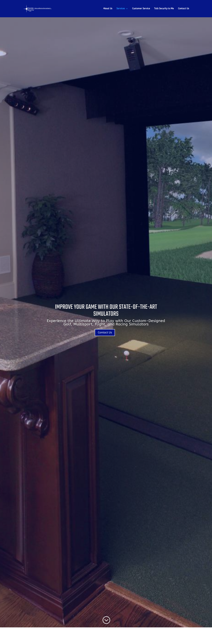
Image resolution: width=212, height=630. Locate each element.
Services (120, 9)
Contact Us (183, 9)
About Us (107, 9)
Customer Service (141, 9)
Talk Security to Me (164, 9)
